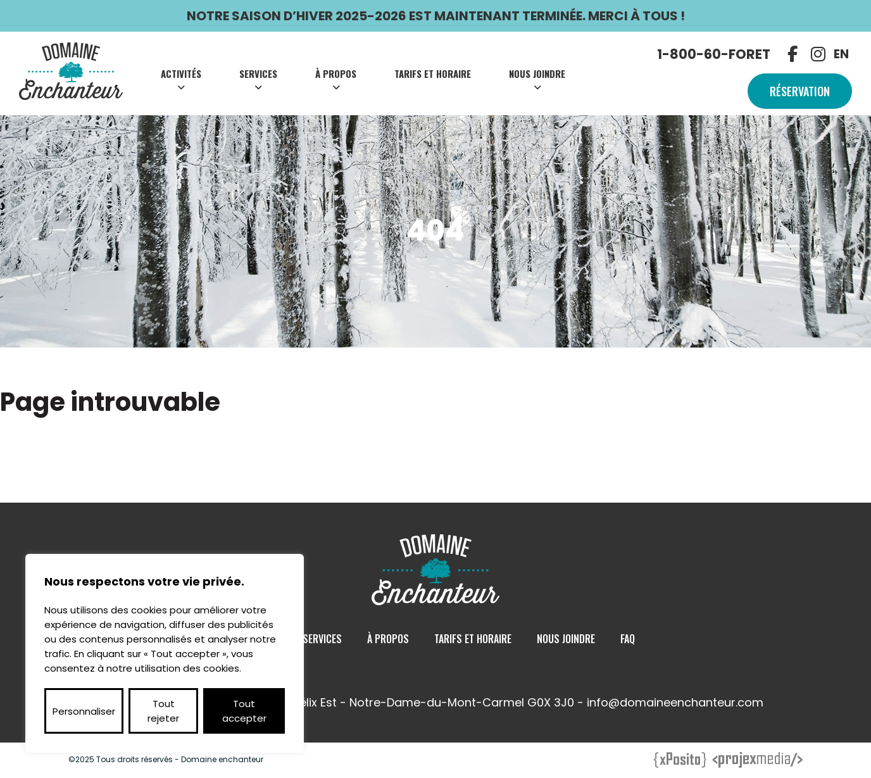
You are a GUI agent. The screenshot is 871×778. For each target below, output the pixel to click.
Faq (627, 638)
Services (258, 73)
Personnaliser (84, 711)
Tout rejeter (163, 711)
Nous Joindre (537, 73)
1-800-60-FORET (713, 54)
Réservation (800, 91)
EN (841, 54)
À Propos (335, 73)
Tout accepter (244, 711)
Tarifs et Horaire (432, 73)
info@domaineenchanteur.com (675, 702)
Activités (181, 73)
